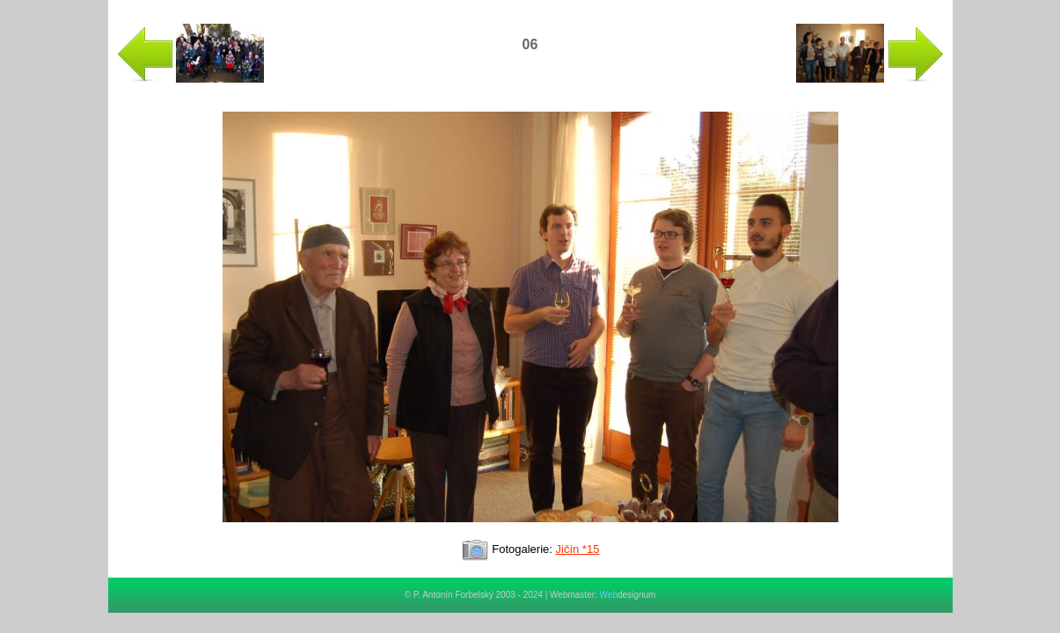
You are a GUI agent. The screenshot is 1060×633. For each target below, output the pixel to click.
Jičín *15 (578, 549)
